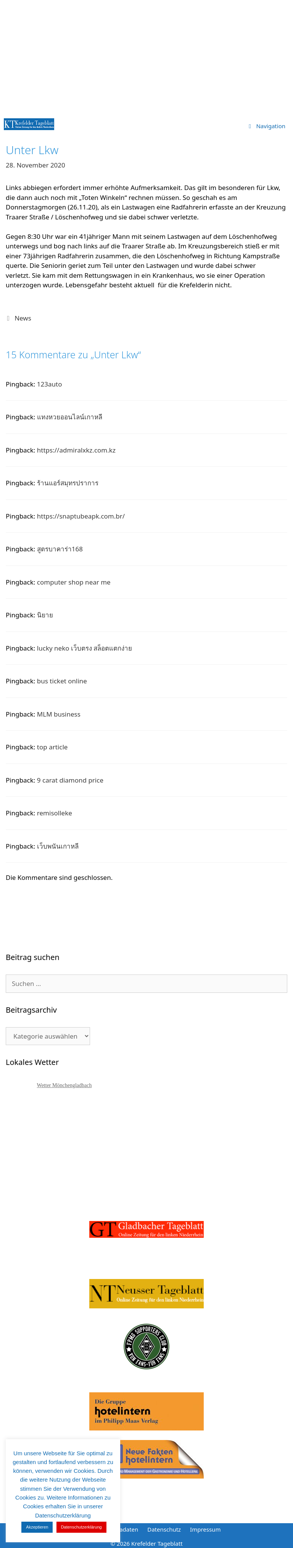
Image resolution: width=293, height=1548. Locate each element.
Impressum (205, 1529)
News (22, 318)
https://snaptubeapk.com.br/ (81, 516)
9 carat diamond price (70, 780)
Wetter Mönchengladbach (64, 1085)
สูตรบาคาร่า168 (60, 548)
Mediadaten (122, 1529)
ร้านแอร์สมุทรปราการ (67, 482)
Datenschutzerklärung (81, 1527)
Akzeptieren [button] (37, 1527)
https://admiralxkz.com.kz (76, 450)
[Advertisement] (146, 57)
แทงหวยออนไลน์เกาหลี (69, 416)
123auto (49, 384)
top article (52, 747)
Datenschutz (164, 1529)
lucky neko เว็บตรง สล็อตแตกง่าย (84, 648)
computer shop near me (74, 582)
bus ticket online (62, 681)
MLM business (58, 714)
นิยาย (45, 615)
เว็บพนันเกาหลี (58, 846)
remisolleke (54, 813)
